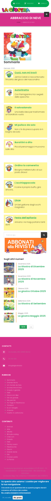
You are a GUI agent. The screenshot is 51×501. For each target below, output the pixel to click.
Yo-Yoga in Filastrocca (15, 403)
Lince (18, 200)
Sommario (11, 380)
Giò (8, 454)
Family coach (12, 444)
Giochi (9, 449)
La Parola (10, 459)
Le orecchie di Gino (14, 387)
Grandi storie (12, 452)
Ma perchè (11, 400)
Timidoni (10, 405)
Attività (9, 432)
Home (18, 22)
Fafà (8, 392)
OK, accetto (6, 499)
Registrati (30, 3)
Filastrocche (11, 447)
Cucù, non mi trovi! (26, 72)
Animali (10, 426)
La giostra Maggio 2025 (32, 315)
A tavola (10, 410)
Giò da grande (12, 397)
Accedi (18, 3)
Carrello (44, 3)
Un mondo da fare (14, 385)
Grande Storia (12, 382)
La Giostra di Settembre (32, 303)
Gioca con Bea (12, 395)
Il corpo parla (12, 457)
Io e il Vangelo (12, 408)
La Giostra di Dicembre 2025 (31, 268)
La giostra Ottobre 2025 (32, 291)
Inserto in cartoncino (15, 413)
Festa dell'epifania (25, 217)
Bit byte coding (13, 434)
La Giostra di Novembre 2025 (31, 280)
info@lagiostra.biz (15, 365)
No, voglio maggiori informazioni (16, 494)
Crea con (10, 437)
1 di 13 (23, 327)
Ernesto (10, 439)
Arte (8, 429)
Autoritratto (22, 90)
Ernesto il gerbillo (13, 390)
